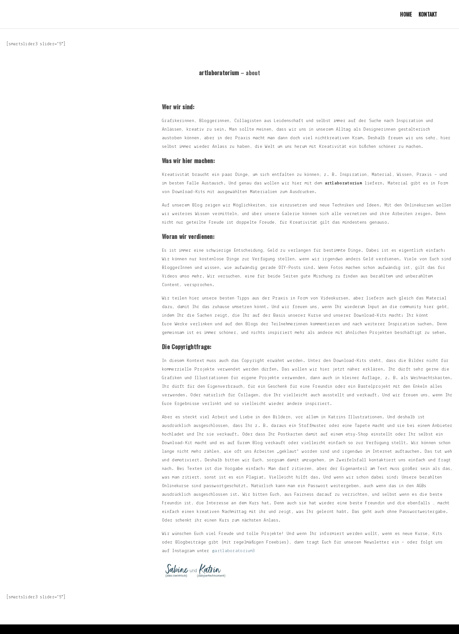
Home (406, 14)
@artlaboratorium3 (233, 551)
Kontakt (428, 14)
